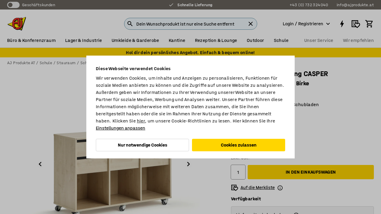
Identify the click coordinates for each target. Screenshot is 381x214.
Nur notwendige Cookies (142, 145)
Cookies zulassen (239, 145)
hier (141, 121)
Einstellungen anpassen (120, 128)
